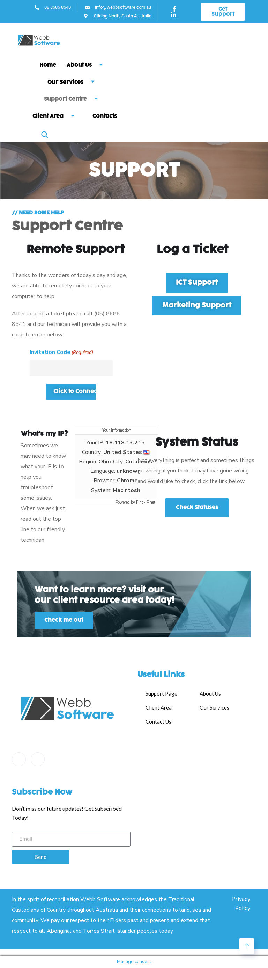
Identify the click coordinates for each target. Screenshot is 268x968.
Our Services (73, 82)
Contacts (104, 116)
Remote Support (76, 249)
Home (47, 65)
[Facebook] (19, 759)
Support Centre (73, 99)
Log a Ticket (192, 249)
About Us (87, 65)
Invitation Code (61, 352)
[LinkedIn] (38, 759)
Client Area (56, 117)
